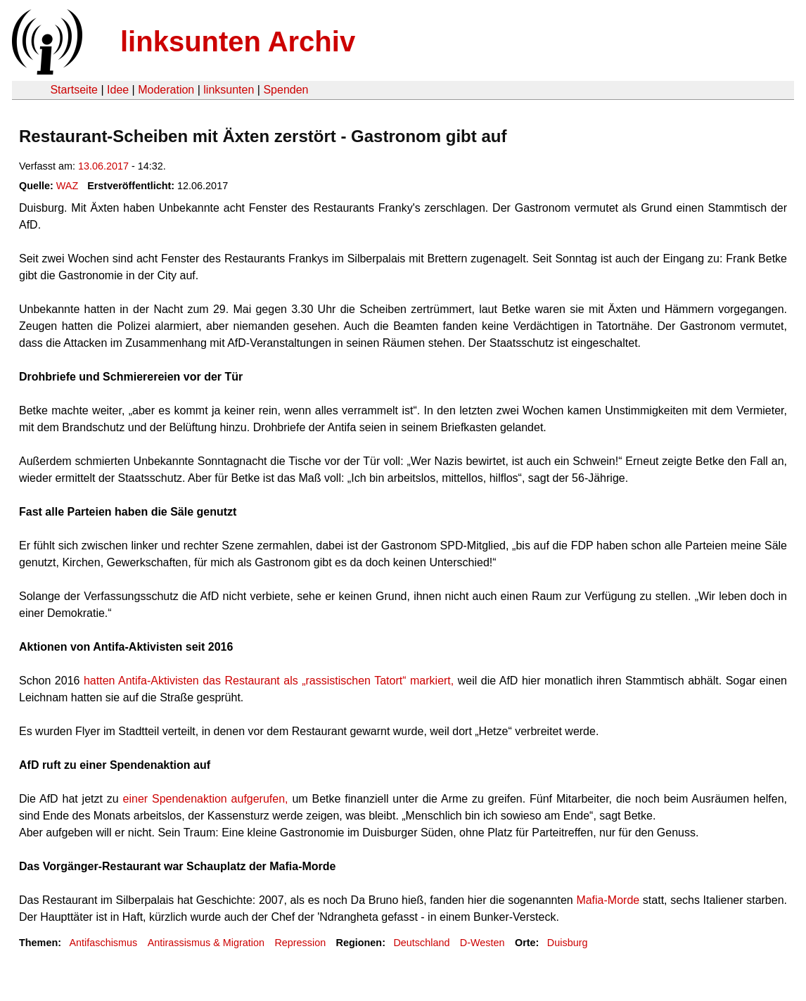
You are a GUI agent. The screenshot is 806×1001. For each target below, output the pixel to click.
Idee (118, 90)
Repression (300, 942)
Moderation (166, 90)
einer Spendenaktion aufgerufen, (205, 799)
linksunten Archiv (237, 41)
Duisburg (567, 942)
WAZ (67, 185)
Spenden (285, 90)
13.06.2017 (103, 166)
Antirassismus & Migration (206, 942)
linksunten (228, 90)
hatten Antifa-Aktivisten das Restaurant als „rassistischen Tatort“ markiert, (266, 681)
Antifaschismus (103, 942)
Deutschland (421, 942)
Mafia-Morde (607, 900)
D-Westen (482, 942)
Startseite (74, 90)
